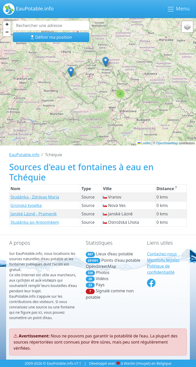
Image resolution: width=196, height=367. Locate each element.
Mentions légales (163, 260)
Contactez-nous (162, 254)
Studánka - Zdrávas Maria (34, 197)
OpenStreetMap (167, 143)
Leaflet (144, 143)
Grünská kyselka (26, 205)
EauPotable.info (28, 9)
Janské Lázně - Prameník (33, 214)
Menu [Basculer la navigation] (178, 9)
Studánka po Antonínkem (34, 222)
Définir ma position (51, 37)
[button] (71, 72)
